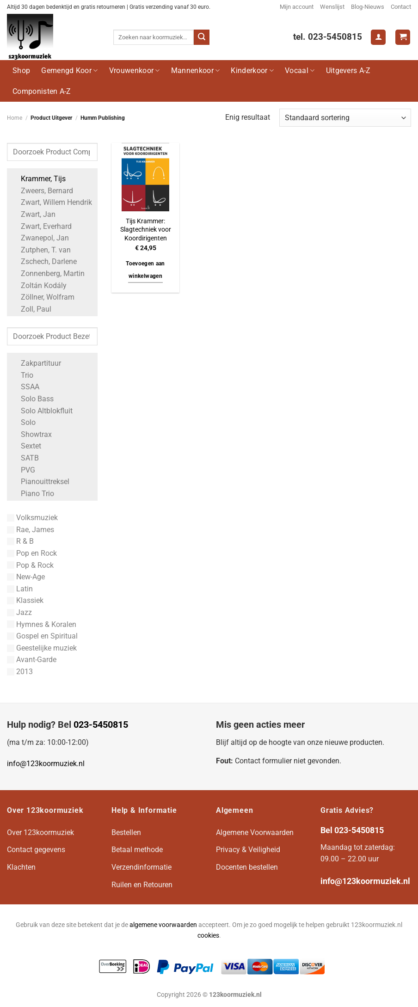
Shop (21, 70)
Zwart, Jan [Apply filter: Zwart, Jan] (33, 214)
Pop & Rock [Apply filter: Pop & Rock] (30, 565)
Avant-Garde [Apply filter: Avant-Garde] (31, 659)
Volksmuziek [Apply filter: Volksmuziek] (32, 517)
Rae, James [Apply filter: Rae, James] (30, 529)
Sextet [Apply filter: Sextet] (26, 446)
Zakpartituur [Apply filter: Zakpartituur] (36, 363)
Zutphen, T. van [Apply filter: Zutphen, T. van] (41, 250)
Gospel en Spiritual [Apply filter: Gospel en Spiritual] (42, 636)
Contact (401, 6)
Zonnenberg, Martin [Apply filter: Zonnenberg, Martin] (48, 273)
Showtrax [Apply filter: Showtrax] (32, 434)
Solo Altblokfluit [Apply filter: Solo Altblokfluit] (42, 410)
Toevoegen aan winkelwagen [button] (145, 270)
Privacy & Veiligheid (248, 849)
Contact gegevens (36, 849)
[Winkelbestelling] (345, 118)
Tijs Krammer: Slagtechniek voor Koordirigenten (145, 229)
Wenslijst (332, 6)
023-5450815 (101, 724)
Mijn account (297, 6)
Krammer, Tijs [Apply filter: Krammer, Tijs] (39, 178)
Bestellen (126, 832)
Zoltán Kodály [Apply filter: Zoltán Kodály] (39, 285)
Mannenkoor (195, 70)
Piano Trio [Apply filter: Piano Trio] (33, 493)
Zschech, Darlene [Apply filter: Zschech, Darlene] (44, 261)
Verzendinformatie (141, 867)
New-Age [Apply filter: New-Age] (26, 576)
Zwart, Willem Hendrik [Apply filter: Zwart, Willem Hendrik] (52, 202)
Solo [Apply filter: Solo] (24, 422)
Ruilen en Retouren (141, 884)
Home (14, 118)
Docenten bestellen (247, 867)
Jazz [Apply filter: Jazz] (19, 612)
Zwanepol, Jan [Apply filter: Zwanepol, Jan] (40, 237)
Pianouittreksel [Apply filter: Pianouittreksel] (40, 481)
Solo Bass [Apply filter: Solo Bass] (33, 398)
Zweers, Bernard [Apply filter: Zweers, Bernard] (42, 190)
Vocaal (299, 70)
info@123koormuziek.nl (46, 763)
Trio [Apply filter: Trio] (22, 375)
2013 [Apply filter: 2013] (20, 671)
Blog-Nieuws (367, 6)
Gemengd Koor (69, 70)
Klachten (21, 867)
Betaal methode (137, 849)
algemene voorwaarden (163, 925)
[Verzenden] (201, 37)
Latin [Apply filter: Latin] (20, 588)
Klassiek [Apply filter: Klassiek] (25, 600)
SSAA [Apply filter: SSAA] (25, 386)
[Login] (378, 37)
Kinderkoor (252, 70)
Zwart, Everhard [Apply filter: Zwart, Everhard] (42, 226)
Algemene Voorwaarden (255, 832)
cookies (208, 935)
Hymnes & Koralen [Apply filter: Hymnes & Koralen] (41, 624)
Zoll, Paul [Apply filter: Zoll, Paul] (31, 309)
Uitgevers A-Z (348, 70)
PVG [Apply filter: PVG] (23, 470)
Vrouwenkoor (134, 70)
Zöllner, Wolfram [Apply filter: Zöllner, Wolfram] (43, 297)
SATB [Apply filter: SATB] (25, 458)
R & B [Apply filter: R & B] (20, 541)
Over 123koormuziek (40, 832)
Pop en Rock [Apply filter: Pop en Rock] (32, 553)
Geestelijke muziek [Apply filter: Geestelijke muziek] (42, 648)
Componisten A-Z (41, 91)
